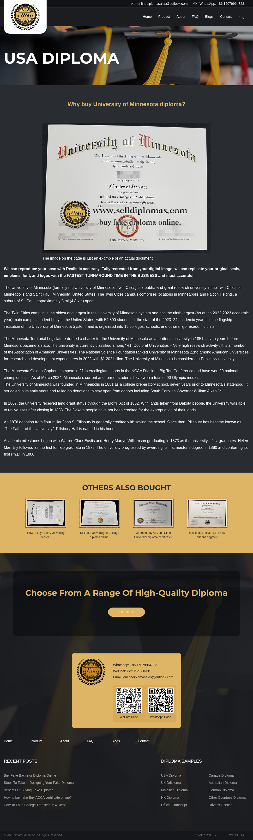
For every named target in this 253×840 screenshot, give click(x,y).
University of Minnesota (31, 288)
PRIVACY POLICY (205, 835)
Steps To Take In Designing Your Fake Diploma (39, 783)
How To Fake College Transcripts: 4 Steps (35, 805)
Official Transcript (174, 805)
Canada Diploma (221, 775)
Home (147, 16)
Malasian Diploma (174, 790)
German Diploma (221, 790)
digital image (160, 269)
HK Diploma (170, 797)
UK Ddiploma (171, 783)
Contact (226, 16)
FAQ (195, 16)
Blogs (209, 16)
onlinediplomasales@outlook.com (163, 4)
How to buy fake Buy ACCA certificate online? (38, 797)
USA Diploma (171, 775)
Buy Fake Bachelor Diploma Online (30, 775)
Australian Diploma (223, 783)
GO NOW (126, 612)
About (180, 16)
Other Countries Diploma (227, 797)
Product (164, 16)
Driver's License (220, 805)
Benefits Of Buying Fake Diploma (28, 790)
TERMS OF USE (235, 835)
